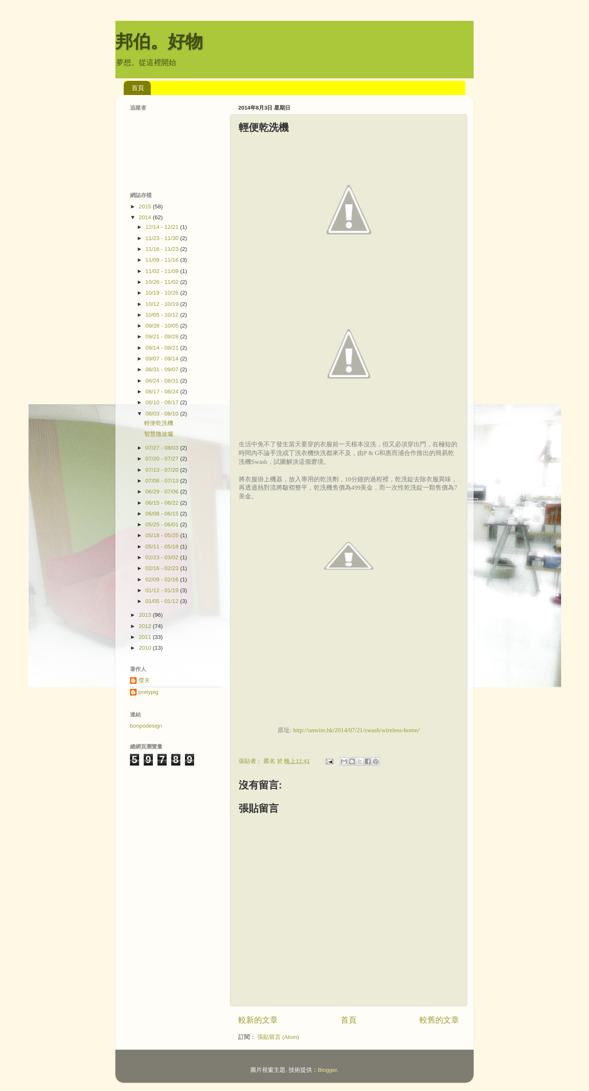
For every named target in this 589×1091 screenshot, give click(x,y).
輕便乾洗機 (158, 423)
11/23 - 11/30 (162, 238)
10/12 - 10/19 (162, 304)
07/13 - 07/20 (162, 470)
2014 (146, 217)
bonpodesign (146, 726)
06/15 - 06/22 (162, 503)
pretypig (148, 692)
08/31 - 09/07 (162, 369)
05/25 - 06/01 (162, 524)
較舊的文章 (439, 1020)
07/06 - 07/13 (162, 481)
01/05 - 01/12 (162, 601)
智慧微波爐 (158, 434)
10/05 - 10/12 (162, 315)
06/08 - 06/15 (162, 513)
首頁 (138, 87)
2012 (146, 626)
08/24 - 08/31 (162, 381)
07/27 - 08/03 (162, 448)
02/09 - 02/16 (162, 579)
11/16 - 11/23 (162, 249)
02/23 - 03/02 (162, 557)
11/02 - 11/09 (162, 271)
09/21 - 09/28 (162, 336)
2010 (146, 648)
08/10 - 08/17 (162, 402)
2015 (146, 206)
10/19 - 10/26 (162, 293)
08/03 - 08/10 (162, 413)
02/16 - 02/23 (162, 568)
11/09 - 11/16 (162, 260)
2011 (146, 637)
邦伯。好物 (159, 41)
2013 (146, 615)
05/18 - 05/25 (162, 535)
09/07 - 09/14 (162, 358)
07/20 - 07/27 (162, 458)
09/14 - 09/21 (162, 348)
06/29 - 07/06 (162, 491)
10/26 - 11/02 (162, 282)
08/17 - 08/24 (162, 391)
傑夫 (144, 680)
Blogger (327, 1070)
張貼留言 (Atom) (278, 1037)
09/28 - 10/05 (162, 326)
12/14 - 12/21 (162, 227)
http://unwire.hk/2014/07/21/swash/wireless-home (355, 730)
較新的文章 (258, 1020)
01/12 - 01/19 (162, 590)
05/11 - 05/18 (162, 546)
